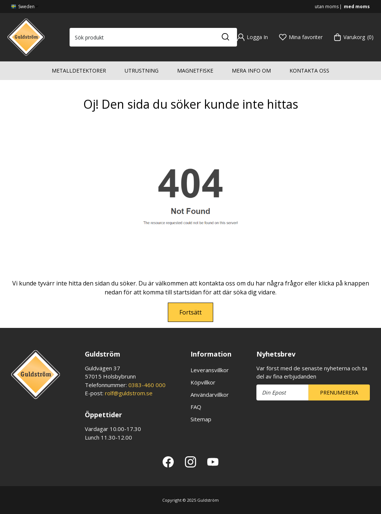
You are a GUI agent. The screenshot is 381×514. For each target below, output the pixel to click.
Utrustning (142, 70)
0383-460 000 (147, 385)
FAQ (195, 407)
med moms (357, 6)
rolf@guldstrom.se (129, 393)
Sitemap (200, 419)
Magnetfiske (195, 70)
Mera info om (251, 70)
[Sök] (225, 37)
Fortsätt (190, 312)
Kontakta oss (309, 70)
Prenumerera (339, 392)
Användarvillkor (209, 394)
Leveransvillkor (209, 370)
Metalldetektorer (79, 70)
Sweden (25, 6)
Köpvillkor (202, 382)
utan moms (327, 6)
